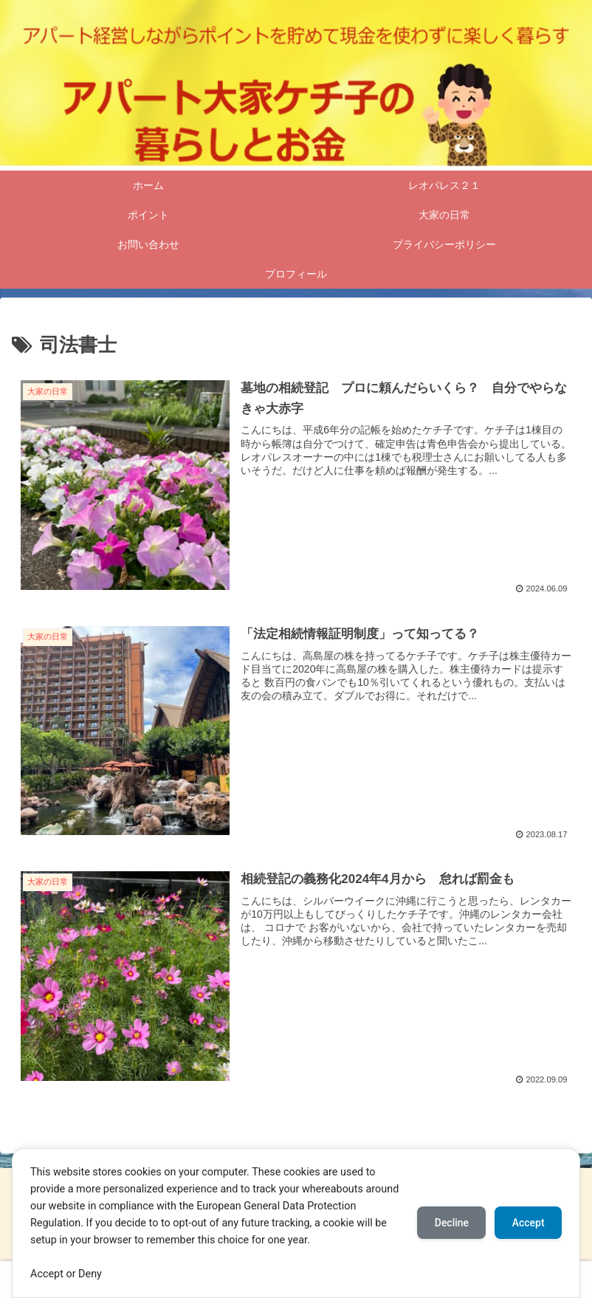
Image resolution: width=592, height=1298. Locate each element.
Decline (450, 1223)
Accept (528, 1223)
